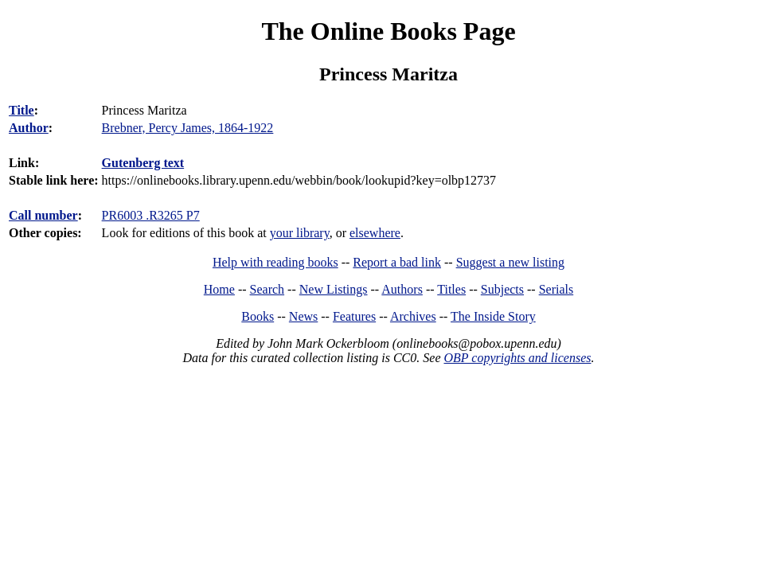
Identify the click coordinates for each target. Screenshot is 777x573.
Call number (43, 215)
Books (257, 316)
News (303, 316)
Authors (402, 289)
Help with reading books (275, 262)
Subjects (502, 289)
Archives (413, 316)
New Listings (333, 289)
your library (300, 233)
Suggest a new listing (510, 262)
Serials (556, 289)
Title (21, 110)
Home (219, 289)
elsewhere (374, 233)
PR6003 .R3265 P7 (151, 215)
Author (29, 127)
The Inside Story (493, 316)
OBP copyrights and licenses (517, 357)
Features (354, 316)
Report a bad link (397, 262)
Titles (451, 289)
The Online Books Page (388, 31)
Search (267, 289)
